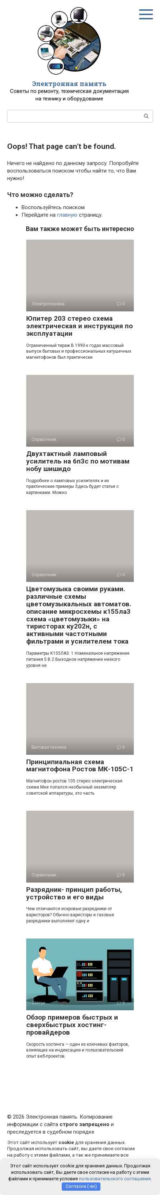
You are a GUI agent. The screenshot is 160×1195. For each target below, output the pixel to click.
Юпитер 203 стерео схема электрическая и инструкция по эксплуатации (79, 326)
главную (67, 215)
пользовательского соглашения (115, 1178)
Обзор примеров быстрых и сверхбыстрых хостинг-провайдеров (72, 1024)
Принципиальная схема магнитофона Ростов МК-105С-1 (79, 765)
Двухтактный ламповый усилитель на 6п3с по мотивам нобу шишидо (78, 461)
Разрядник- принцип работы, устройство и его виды (74, 893)
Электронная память (69, 83)
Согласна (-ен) (81, 1186)
